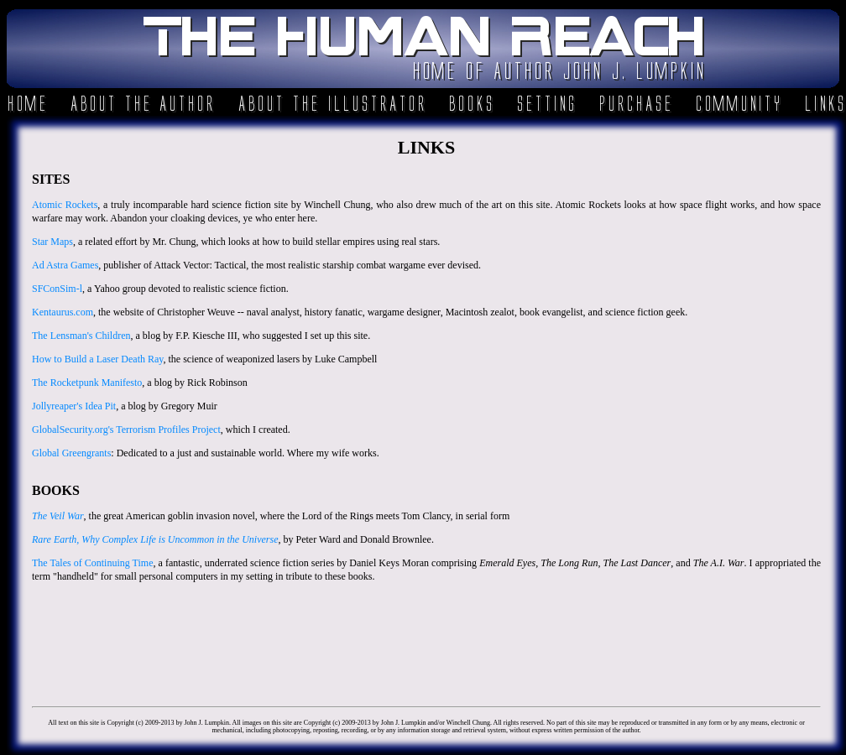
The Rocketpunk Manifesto (87, 382)
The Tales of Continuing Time (93, 563)
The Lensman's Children (81, 335)
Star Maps (52, 241)
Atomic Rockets (64, 205)
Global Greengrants (71, 453)
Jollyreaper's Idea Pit (74, 406)
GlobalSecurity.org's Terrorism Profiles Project (126, 429)
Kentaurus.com (62, 312)
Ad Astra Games (65, 265)
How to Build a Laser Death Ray (98, 359)
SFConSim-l (57, 288)
